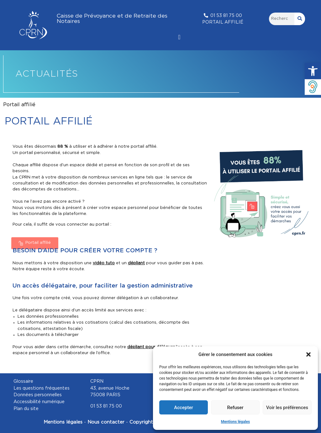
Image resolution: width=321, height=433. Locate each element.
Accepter (183, 407)
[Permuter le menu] (179, 37)
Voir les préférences (287, 407)
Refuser (235, 407)
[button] (313, 71)
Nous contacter (106, 422)
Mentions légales (235, 421)
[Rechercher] (299, 19)
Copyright (142, 422)
